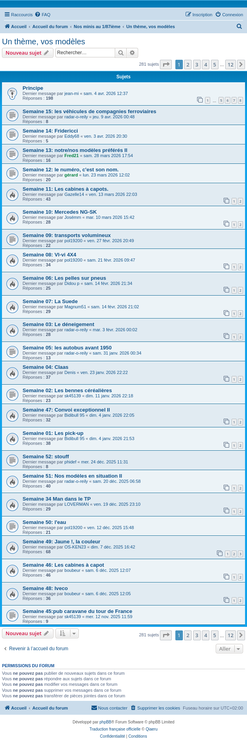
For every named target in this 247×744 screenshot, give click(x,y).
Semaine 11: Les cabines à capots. (65, 189)
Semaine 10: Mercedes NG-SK (60, 212)
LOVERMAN (77, 504)
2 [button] (187, 64)
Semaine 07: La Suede (50, 301)
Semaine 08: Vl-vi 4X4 (49, 255)
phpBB (105, 722)
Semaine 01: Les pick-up (53, 433)
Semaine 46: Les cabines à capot (63, 565)
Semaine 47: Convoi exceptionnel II (66, 410)
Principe (33, 88)
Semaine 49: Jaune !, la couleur (61, 542)
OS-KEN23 (75, 547)
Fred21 (72, 155)
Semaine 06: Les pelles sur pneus (64, 278)
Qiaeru (152, 729)
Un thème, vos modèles (43, 41)
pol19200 (73, 240)
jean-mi (72, 93)
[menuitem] (42, 14)
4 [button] (205, 64)
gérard (71, 175)
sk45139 (73, 395)
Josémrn (73, 217)
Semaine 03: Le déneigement (58, 324)
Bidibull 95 (75, 415)
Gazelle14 (74, 194)
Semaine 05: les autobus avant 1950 (67, 348)
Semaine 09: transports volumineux (67, 235)
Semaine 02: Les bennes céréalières (67, 390)
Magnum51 (75, 306)
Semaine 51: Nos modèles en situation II (72, 476)
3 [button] (197, 64)
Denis (70, 372)
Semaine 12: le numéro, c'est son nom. (71, 170)
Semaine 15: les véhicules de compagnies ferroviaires (89, 111)
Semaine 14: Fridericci (50, 131)
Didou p (72, 283)
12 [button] (231, 64)
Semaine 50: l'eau (44, 522)
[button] (166, 64)
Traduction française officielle (115, 729)
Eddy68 (72, 136)
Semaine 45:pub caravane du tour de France (77, 611)
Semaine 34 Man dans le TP (57, 499)
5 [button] (214, 64)
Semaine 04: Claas (45, 367)
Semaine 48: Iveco (45, 588)
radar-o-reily (76, 116)
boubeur (72, 570)
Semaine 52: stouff (46, 456)
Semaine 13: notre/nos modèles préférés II (75, 150)
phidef (70, 461)
